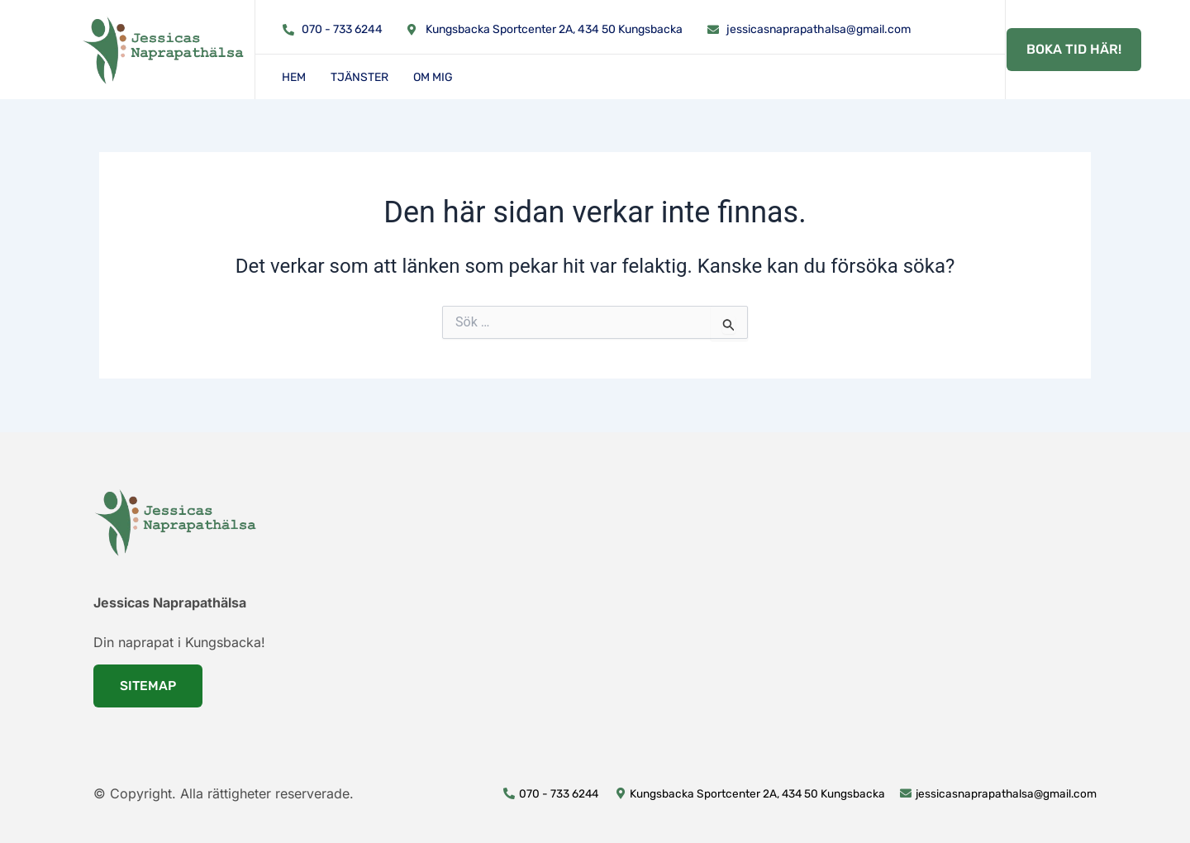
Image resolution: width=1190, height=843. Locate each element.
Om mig (433, 77)
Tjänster (359, 77)
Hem (294, 77)
